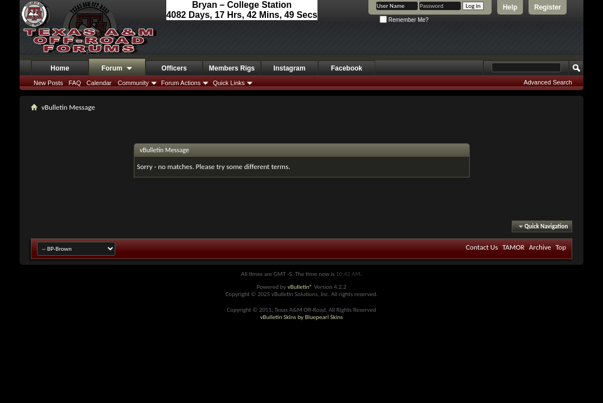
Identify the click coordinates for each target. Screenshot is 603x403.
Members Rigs (232, 68)
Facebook (346, 68)
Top (560, 247)
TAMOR (513, 247)
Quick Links (229, 82)
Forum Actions (180, 82)
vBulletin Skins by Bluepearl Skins (301, 317)
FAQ (75, 82)
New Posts (48, 82)
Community (133, 82)
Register (547, 7)
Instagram (289, 68)
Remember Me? (404, 20)
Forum (117, 69)
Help (510, 7)
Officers (173, 68)
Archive (540, 247)
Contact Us (482, 247)
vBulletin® (299, 286)
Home (59, 68)
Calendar (99, 82)
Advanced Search (547, 82)
